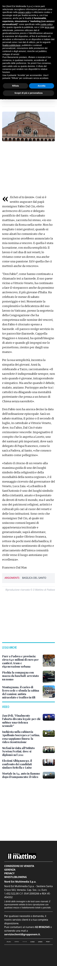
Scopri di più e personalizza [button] (28, 93)
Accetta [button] (41, 86)
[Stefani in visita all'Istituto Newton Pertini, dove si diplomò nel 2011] (21, 751)
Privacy (9, 873)
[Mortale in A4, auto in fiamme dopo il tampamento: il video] (21, 775)
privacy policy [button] (24, 12)
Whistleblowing (15, 877)
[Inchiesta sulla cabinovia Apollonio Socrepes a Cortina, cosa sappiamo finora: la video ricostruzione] (21, 737)
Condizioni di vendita (19, 866)
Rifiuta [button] (15, 86)
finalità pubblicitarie (11, 45)
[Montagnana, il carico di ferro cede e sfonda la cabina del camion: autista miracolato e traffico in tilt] (21, 692)
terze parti (49, 27)
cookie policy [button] (46, 24)
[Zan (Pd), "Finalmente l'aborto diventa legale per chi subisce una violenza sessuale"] (21, 721)
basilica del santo (34, 577)
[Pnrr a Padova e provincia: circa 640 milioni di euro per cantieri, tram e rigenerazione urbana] (21, 661)
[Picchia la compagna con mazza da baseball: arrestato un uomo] (21, 676)
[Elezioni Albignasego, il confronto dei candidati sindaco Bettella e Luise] (21, 764)
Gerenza (9, 869)
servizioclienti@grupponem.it (22, 934)
